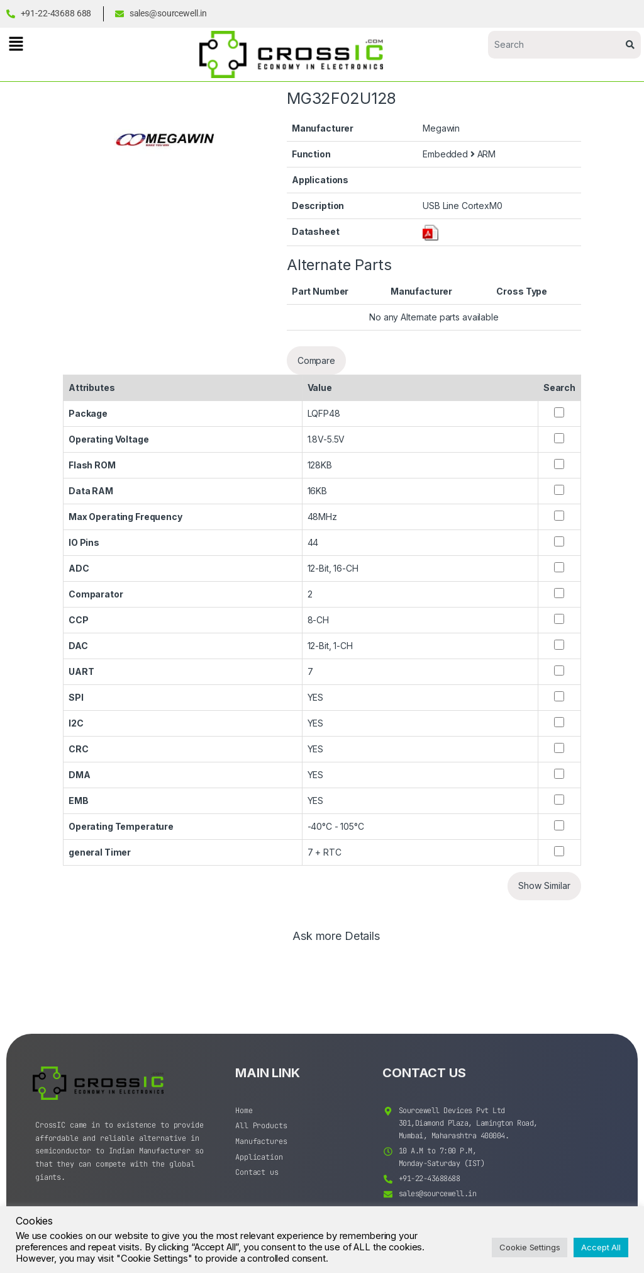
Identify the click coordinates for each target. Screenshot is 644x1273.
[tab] (336, 942)
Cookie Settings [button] (529, 1247)
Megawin (441, 128)
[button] (15, 44)
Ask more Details (336, 936)
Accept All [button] (601, 1247)
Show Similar (544, 885)
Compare (316, 360)
